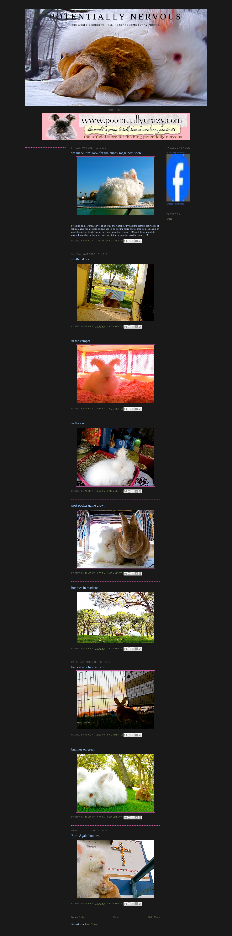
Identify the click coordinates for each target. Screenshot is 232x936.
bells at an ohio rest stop (88, 667)
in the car (77, 423)
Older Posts (154, 917)
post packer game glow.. (88, 505)
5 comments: (115, 326)
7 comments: (115, 409)
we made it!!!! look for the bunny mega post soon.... (107, 153)
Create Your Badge (175, 204)
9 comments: (115, 903)
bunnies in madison (84, 588)
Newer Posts (77, 917)
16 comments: (115, 241)
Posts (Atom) (91, 924)
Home (116, 917)
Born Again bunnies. (85, 836)
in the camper (80, 341)
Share (169, 218)
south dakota (80, 259)
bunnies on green (83, 749)
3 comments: (115, 491)
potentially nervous (116, 16)
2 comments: (115, 573)
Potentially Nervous (175, 152)
